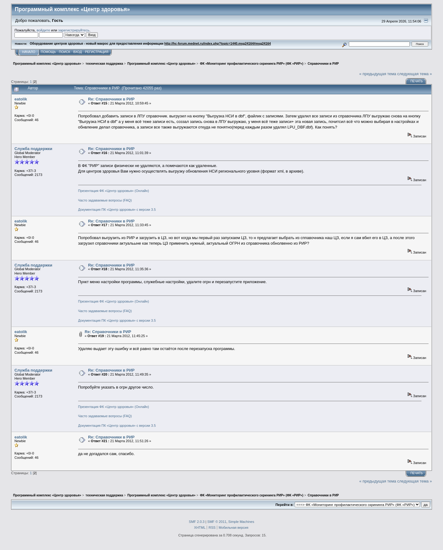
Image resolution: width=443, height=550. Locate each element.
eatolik (20, 99)
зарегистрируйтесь (74, 30)
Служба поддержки (33, 148)
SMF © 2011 (216, 522)
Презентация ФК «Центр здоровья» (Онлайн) (113, 191)
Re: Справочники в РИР (111, 99)
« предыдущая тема (377, 73)
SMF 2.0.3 (197, 522)
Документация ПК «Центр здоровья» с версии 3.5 (117, 209)
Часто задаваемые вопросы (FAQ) (105, 200)
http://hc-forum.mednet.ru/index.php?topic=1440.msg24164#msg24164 (217, 43)
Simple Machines (241, 522)
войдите (43, 30)
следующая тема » (414, 73)
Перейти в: (284, 505)
